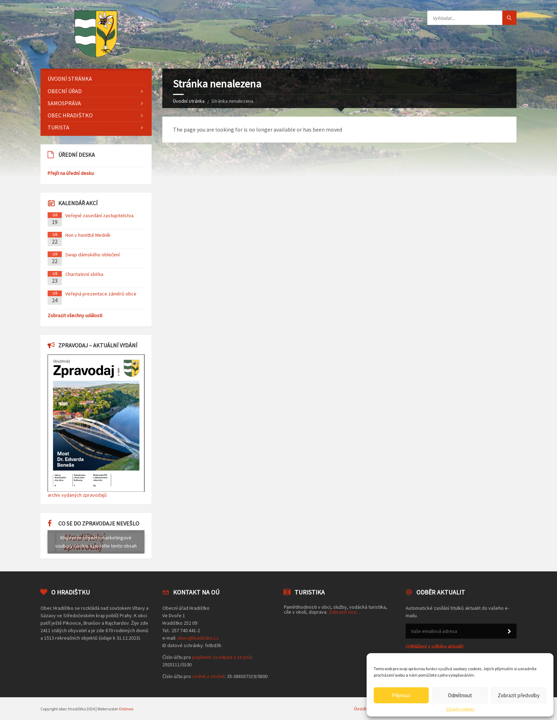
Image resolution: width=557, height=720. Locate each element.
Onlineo (126, 708)
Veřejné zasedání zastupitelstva (99, 215)
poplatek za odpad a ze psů (222, 657)
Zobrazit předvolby (519, 695)
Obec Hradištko (70, 115)
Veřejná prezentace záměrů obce (100, 293)
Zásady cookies (460, 709)
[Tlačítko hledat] (509, 18)
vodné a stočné (208, 676)
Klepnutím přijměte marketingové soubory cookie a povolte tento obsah (96, 541)
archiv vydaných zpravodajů (77, 495)
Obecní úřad (65, 91)
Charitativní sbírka (84, 274)
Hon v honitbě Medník (87, 235)
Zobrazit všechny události (75, 315)
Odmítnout (460, 695)
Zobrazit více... (344, 612)
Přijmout (401, 695)
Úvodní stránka (189, 101)
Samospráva (64, 103)
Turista (58, 127)
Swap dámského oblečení (92, 254)
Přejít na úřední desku (71, 173)
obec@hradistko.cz (198, 638)
